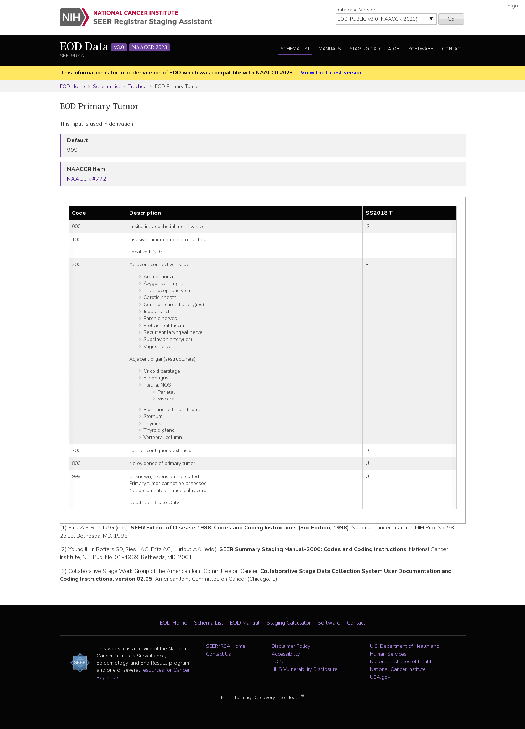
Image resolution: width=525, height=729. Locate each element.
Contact (452, 49)
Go (451, 18)
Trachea (137, 86)
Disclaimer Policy (291, 646)
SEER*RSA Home (225, 646)
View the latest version (332, 72)
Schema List (295, 49)
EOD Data (115, 47)
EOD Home (72, 86)
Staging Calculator (375, 49)
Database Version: (357, 9)
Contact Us (218, 653)
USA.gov (380, 677)
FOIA (277, 661)
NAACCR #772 (86, 179)
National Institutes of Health (401, 661)
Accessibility (286, 653)
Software (420, 49)
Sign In (515, 6)
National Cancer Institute (398, 669)
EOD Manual (244, 622)
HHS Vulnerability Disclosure (304, 669)
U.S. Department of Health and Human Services (405, 649)
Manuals (330, 49)
